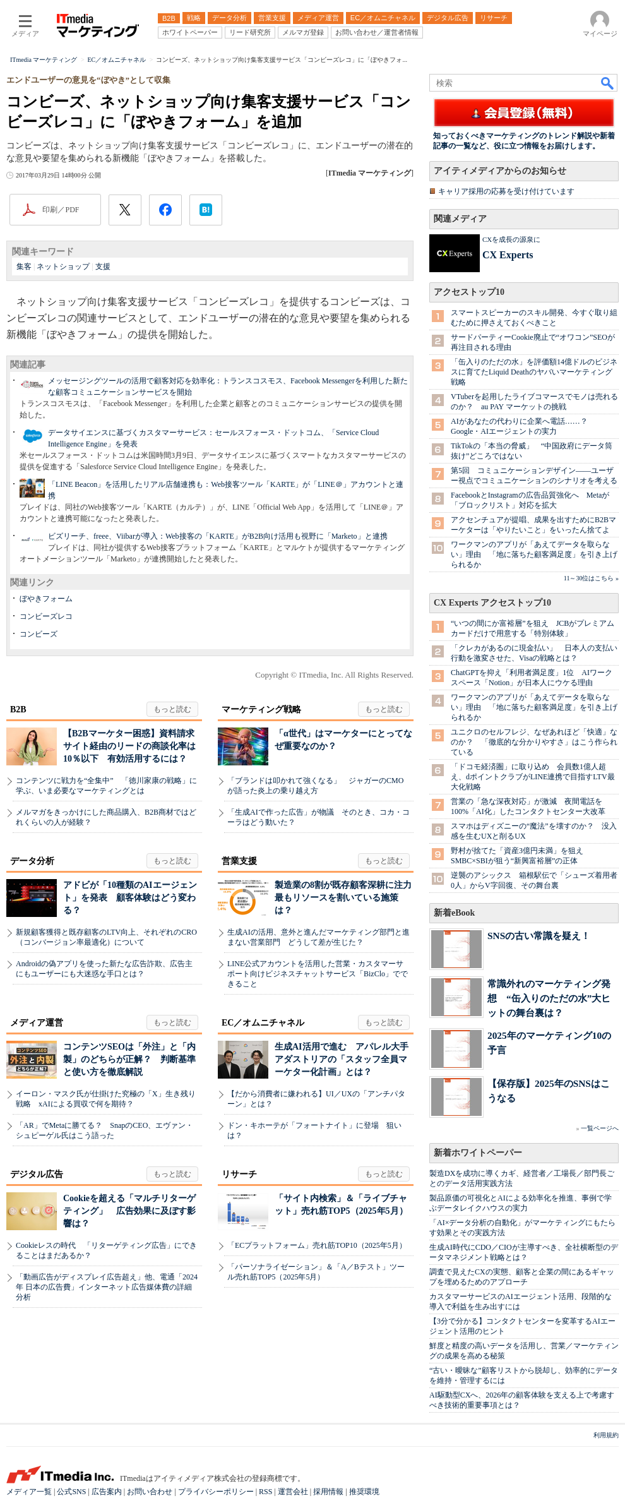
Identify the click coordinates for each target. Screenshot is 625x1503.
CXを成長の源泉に (511, 239)
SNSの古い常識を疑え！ (538, 935)
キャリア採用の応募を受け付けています (506, 191)
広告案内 (107, 1491)
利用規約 (606, 1435)
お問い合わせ (149, 1491)
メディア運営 (36, 1022)
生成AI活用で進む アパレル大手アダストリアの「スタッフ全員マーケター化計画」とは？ (341, 1059)
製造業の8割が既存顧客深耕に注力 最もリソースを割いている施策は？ (347, 897)
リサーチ (239, 1174)
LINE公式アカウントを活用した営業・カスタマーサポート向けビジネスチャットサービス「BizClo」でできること (317, 973)
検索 (607, 83)
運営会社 (293, 1491)
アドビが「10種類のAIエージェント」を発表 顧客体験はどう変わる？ (130, 897)
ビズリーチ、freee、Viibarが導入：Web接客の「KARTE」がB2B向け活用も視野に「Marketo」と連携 (218, 536)
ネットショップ (63, 266)
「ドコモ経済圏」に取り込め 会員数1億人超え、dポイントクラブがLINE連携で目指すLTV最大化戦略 (533, 776)
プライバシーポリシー (216, 1491)
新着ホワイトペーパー (478, 1153)
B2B (18, 709)
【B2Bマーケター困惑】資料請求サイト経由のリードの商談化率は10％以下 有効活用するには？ (129, 746)
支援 (102, 266)
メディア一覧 (29, 1491)
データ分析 (32, 861)
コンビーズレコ (46, 616)
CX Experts (507, 254)
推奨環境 (364, 1491)
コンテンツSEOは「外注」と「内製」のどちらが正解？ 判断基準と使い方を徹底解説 (129, 1059)
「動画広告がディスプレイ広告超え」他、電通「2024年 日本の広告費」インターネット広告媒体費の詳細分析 (107, 1287)
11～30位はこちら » (591, 578)
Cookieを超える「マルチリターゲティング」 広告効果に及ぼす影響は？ (129, 1211)
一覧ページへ (600, 1128)
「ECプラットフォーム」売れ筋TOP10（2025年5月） (317, 1245)
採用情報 (328, 1491)
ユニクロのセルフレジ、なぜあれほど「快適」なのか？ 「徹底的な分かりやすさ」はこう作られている (534, 742)
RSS (265, 1491)
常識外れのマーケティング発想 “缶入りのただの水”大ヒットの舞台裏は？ (548, 998)
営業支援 (239, 861)
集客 (24, 266)
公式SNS (71, 1491)
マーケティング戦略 (261, 709)
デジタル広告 (36, 1174)
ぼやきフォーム (46, 598)
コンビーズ (38, 634)
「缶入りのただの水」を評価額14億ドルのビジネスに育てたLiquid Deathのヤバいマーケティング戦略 (534, 371)
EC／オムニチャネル (263, 1022)
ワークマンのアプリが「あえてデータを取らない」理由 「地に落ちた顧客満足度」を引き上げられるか (534, 554)
